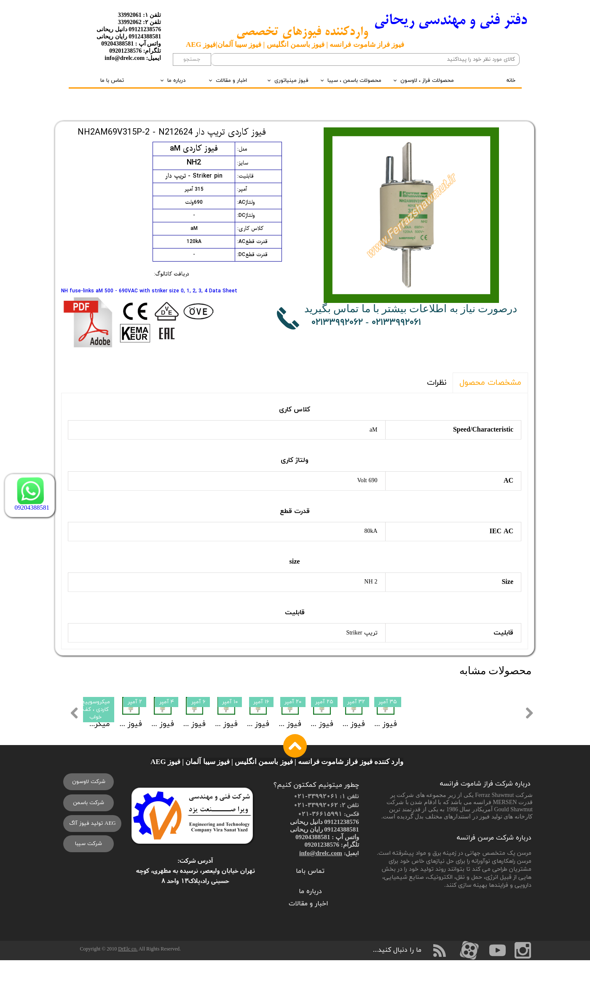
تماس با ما (112, 80)
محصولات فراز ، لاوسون (427, 80)
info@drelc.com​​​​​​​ (320, 884)
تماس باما (310, 902)
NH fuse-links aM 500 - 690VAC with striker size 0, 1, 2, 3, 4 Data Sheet (149, 291)
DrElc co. (127, 980)
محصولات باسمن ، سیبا (354, 80)
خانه (510, 80)
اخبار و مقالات (231, 80)
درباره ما (176, 80)
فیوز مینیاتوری (291, 80)
